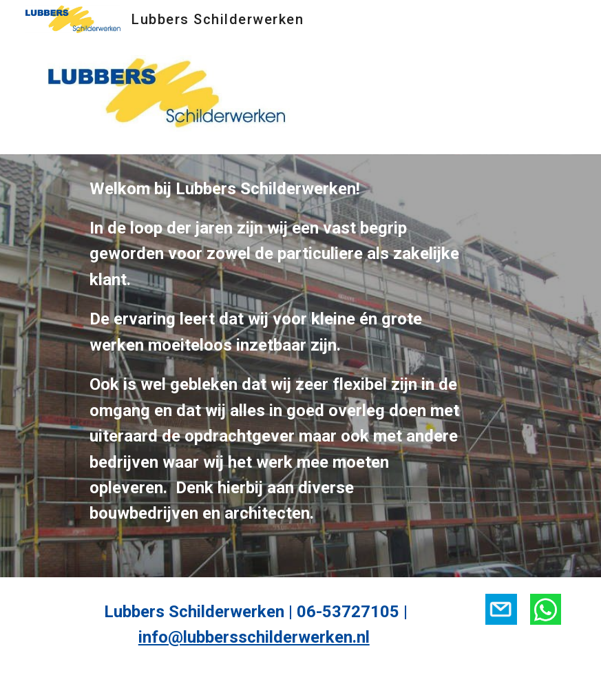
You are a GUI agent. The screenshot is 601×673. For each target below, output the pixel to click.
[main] (278, 366)
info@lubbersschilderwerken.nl (254, 637)
